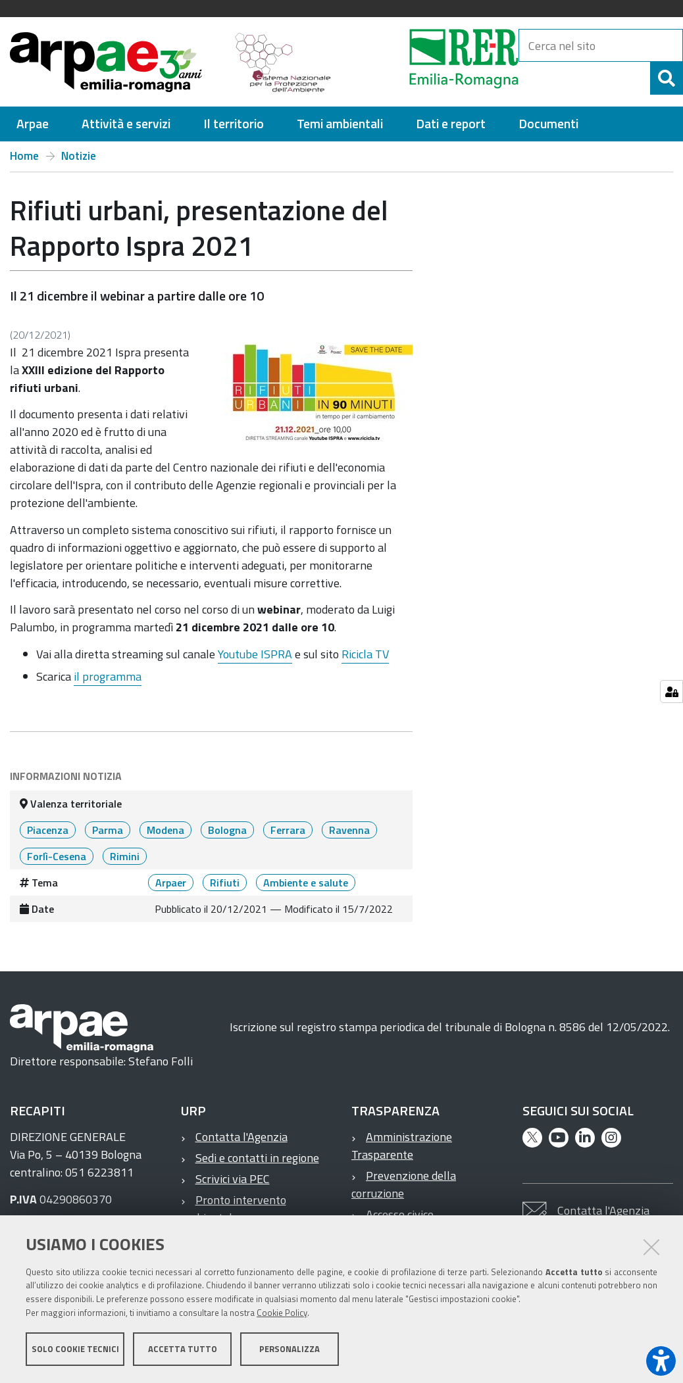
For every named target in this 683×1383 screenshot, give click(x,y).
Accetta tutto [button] (182, 1348)
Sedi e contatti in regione (257, 1158)
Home (24, 155)
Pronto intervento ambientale (233, 1208)
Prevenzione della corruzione (403, 1184)
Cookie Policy (282, 1312)
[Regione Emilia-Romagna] (431, 62)
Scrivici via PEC (232, 1179)
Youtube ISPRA (255, 654)
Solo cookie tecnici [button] (75, 1348)
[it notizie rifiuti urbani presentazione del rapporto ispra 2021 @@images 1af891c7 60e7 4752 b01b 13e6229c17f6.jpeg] (314, 392)
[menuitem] (32, 124)
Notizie (78, 155)
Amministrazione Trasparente (401, 1145)
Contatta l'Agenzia (241, 1137)
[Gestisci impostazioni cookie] (671, 691)
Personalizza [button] (289, 1348)
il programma (107, 676)
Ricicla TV (365, 654)
